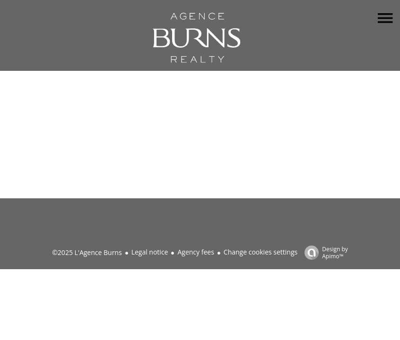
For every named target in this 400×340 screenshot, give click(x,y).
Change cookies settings (260, 251)
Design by (324, 252)
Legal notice (149, 251)
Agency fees (195, 251)
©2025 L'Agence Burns (87, 252)
